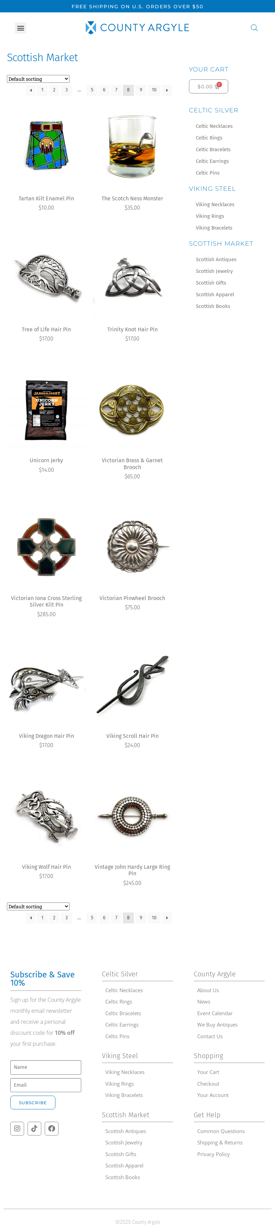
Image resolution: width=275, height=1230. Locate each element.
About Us (208, 990)
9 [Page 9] (141, 90)
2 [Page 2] (54, 90)
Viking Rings (210, 216)
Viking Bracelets (214, 228)
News (203, 1001)
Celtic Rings (209, 138)
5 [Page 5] (92, 90)
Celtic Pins (208, 173)
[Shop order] (38, 79)
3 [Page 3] (66, 90)
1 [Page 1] (42, 90)
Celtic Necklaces (214, 126)
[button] (20, 28)
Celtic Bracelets (213, 149)
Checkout (208, 1083)
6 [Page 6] (104, 90)
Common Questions (221, 1131)
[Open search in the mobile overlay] (254, 27)
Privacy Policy (213, 1154)
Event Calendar (215, 1013)
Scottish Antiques (216, 259)
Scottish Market (221, 243)
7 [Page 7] (116, 90)
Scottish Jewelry (214, 271)
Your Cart (209, 69)
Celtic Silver (214, 110)
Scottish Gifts (211, 283)
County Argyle (215, 974)
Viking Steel (212, 188)
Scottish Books (213, 306)
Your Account (213, 1095)
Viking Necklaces (215, 204)
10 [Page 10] (154, 90)
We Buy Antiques (217, 1024)
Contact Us (210, 1036)
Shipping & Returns (220, 1142)
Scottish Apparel (215, 294)
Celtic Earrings (212, 161)
